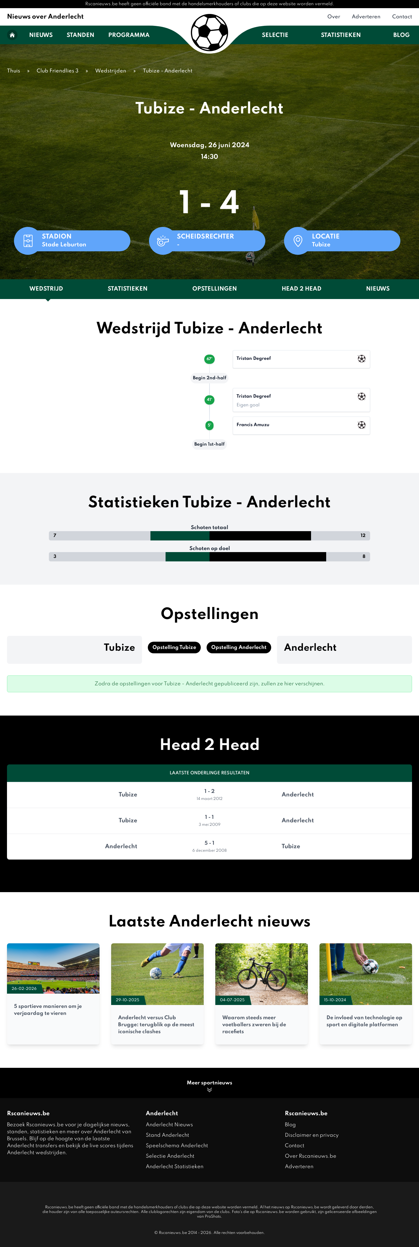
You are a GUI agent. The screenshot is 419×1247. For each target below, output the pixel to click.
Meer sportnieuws (209, 1086)
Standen (80, 35)
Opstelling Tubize (174, 647)
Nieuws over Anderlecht (45, 17)
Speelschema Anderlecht (177, 1145)
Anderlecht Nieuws (169, 1124)
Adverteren (366, 16)
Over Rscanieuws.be (310, 1156)
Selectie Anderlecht (170, 1156)
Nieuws (41, 35)
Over (333, 16)
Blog (401, 35)
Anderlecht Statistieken (174, 1166)
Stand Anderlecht (167, 1135)
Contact (402, 16)
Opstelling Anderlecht (239, 647)
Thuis (13, 71)
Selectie (275, 35)
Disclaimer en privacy (312, 1135)
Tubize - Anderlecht (167, 71)
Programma (129, 35)
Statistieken (341, 35)
